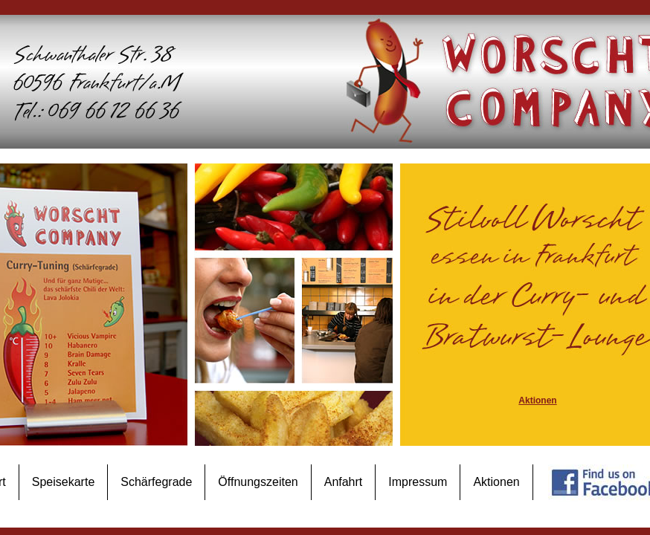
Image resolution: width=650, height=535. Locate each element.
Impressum (417, 482)
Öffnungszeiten (257, 482)
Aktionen (496, 482)
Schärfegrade (156, 482)
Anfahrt (343, 482)
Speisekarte (63, 482)
